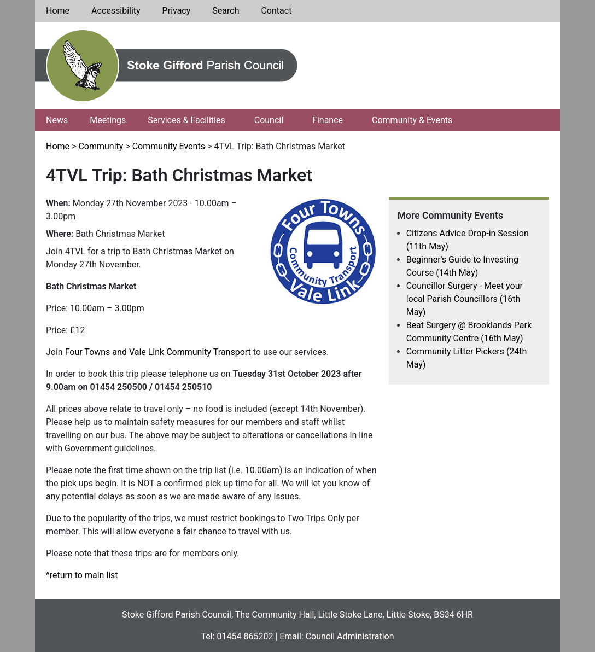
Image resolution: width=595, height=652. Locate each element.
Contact (276, 10)
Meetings (108, 120)
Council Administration (350, 636)
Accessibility (116, 10)
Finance (327, 120)
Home (57, 10)
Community (100, 146)
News (57, 120)
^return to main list (82, 575)
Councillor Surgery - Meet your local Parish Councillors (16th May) (464, 299)
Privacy (176, 10)
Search (225, 10)
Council (268, 120)
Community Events (169, 146)
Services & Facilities (186, 120)
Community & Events (412, 120)
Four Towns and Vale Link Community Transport (158, 352)
